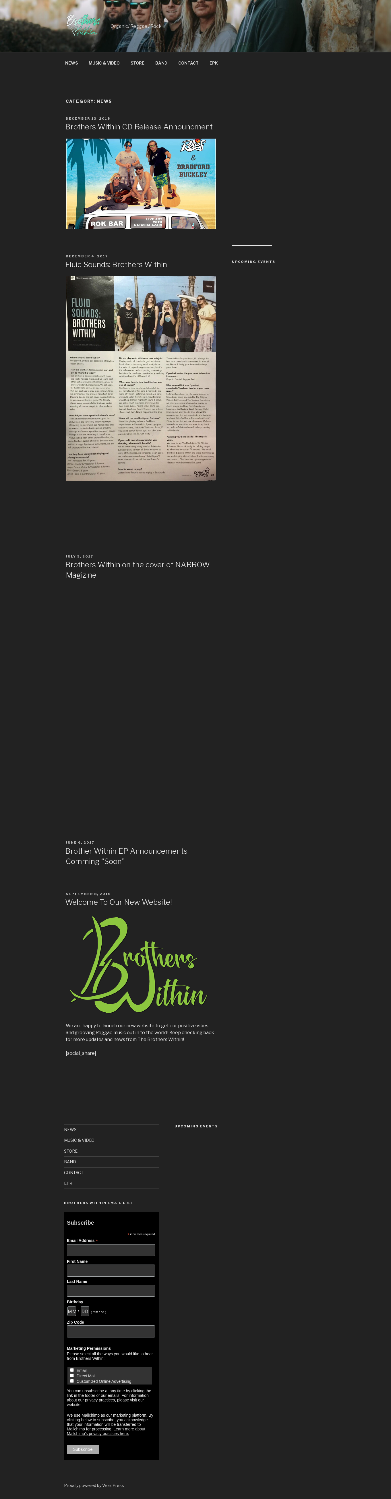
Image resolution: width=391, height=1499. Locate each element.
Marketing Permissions (89, 1348)
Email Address (82, 1240)
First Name (77, 1261)
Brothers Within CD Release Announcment (139, 126)
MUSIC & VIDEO (104, 63)
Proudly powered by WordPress (94, 1485)
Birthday (75, 1302)
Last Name (77, 1281)
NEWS (71, 63)
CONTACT (188, 63)
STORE (137, 63)
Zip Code (75, 1322)
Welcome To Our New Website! (118, 902)
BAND (161, 63)
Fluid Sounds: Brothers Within (116, 264)
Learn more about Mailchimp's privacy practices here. (106, 1431)
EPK (214, 63)
